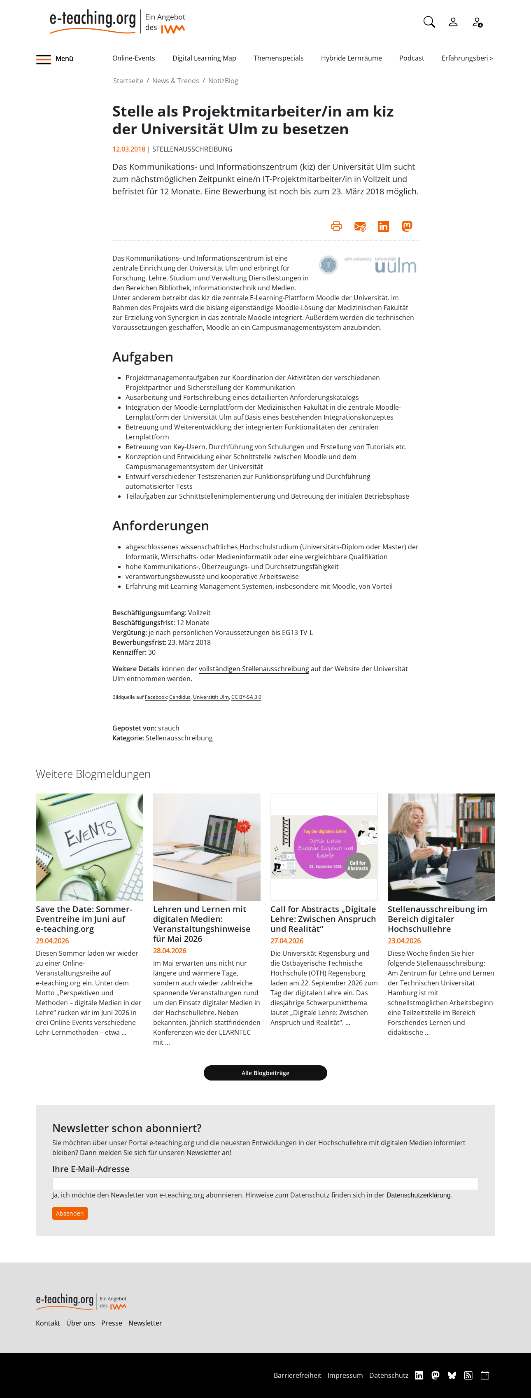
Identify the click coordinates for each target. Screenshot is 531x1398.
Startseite (128, 80)
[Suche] (429, 21)
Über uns (80, 1323)
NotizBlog (223, 80)
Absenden (70, 1213)
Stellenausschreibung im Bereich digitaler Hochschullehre (437, 918)
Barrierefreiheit (297, 1375)
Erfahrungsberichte (472, 58)
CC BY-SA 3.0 (246, 696)
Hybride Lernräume (351, 58)
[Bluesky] (453, 1375)
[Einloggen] (453, 21)
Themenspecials (279, 58)
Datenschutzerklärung (419, 1195)
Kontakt (48, 1323)
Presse (111, 1323)
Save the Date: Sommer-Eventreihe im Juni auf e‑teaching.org (84, 918)
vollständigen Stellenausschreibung (254, 668)
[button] (74, 60)
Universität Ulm (211, 696)
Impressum (345, 1375)
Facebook (156, 696)
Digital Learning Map (204, 58)
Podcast (411, 58)
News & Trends (175, 80)
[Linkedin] (420, 1375)
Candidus (180, 696)
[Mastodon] (436, 1375)
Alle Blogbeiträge (265, 1073)
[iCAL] (485, 1375)
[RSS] (469, 1375)
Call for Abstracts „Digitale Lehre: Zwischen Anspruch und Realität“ (323, 918)
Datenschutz (389, 1375)
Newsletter (145, 1323)
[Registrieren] (477, 21)
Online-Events (133, 58)
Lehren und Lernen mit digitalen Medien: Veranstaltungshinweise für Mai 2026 (202, 923)
